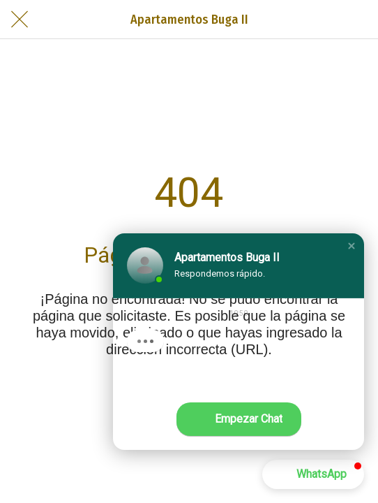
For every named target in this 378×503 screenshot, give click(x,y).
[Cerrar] (19, 19)
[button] (351, 246)
